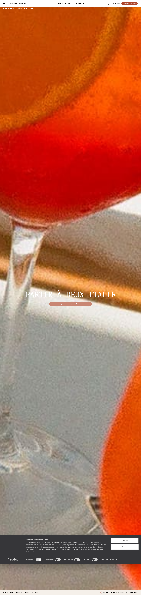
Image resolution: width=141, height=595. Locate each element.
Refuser (124, 578)
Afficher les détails (107, 591)
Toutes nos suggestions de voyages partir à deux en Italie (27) (70, 304)
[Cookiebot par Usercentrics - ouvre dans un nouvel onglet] (12, 591)
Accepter (125, 572)
